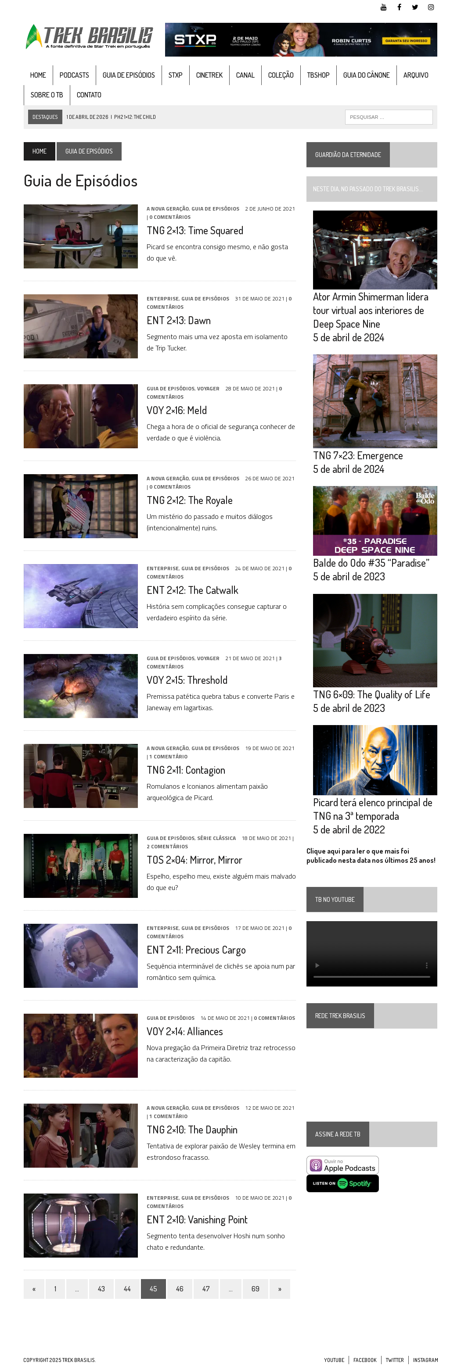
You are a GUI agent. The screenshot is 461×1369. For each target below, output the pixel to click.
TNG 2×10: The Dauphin (191, 1129)
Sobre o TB (46, 94)
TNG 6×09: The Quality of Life (371, 695)
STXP (175, 75)
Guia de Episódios (128, 75)
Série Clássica (216, 838)
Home (38, 75)
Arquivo (415, 75)
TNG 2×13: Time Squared (194, 230)
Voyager (208, 388)
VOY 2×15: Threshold (186, 679)
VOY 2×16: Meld (176, 410)
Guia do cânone (366, 75)
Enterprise (162, 298)
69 (255, 1288)
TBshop (318, 75)
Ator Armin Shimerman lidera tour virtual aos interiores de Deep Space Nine (371, 310)
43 (100, 1288)
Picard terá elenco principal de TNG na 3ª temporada (372, 809)
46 (179, 1288)
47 (205, 1288)
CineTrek (209, 75)
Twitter (395, 1360)
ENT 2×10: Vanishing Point (196, 1219)
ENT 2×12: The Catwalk (192, 590)
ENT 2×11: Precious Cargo (195, 949)
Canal (245, 75)
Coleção (280, 75)
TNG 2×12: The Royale (189, 500)
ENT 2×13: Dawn (178, 320)
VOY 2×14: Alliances (184, 1031)
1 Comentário (168, 756)
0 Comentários (169, 217)
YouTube (334, 1360)
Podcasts (74, 75)
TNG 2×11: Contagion (185, 769)
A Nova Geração (167, 208)
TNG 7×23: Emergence (358, 455)
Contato (88, 94)
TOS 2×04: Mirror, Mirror (194, 859)
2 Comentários (166, 846)
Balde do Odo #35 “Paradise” (371, 563)
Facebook (365, 1360)
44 (126, 1288)
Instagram (425, 1360)
